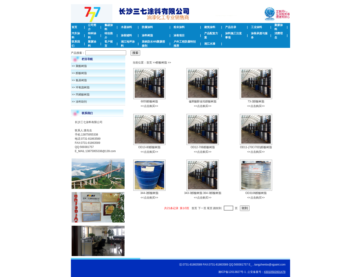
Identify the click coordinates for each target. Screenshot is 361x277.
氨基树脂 (81, 80)
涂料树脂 (147, 35)
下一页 (202, 208)
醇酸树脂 (81, 73)
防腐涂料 (147, 27)
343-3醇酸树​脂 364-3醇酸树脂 (202, 193)
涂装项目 (179, 35)
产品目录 (230, 27)
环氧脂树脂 (83, 87)
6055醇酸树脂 (149, 101)
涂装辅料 (126, 35)
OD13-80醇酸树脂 (149, 147)
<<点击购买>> (149, 106)
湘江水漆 (209, 43)
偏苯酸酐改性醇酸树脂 (202, 101)
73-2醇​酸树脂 (256, 101)
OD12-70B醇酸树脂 (203, 147)
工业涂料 (256, 27)
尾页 (210, 208)
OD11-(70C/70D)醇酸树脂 (256, 147)
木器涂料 (126, 27)
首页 (74, 27)
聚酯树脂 (81, 66)
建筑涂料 (209, 27)
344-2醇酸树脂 (149, 193)
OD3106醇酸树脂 (256, 193)
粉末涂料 (179, 27)
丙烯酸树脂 (83, 94)
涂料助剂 (81, 101)
